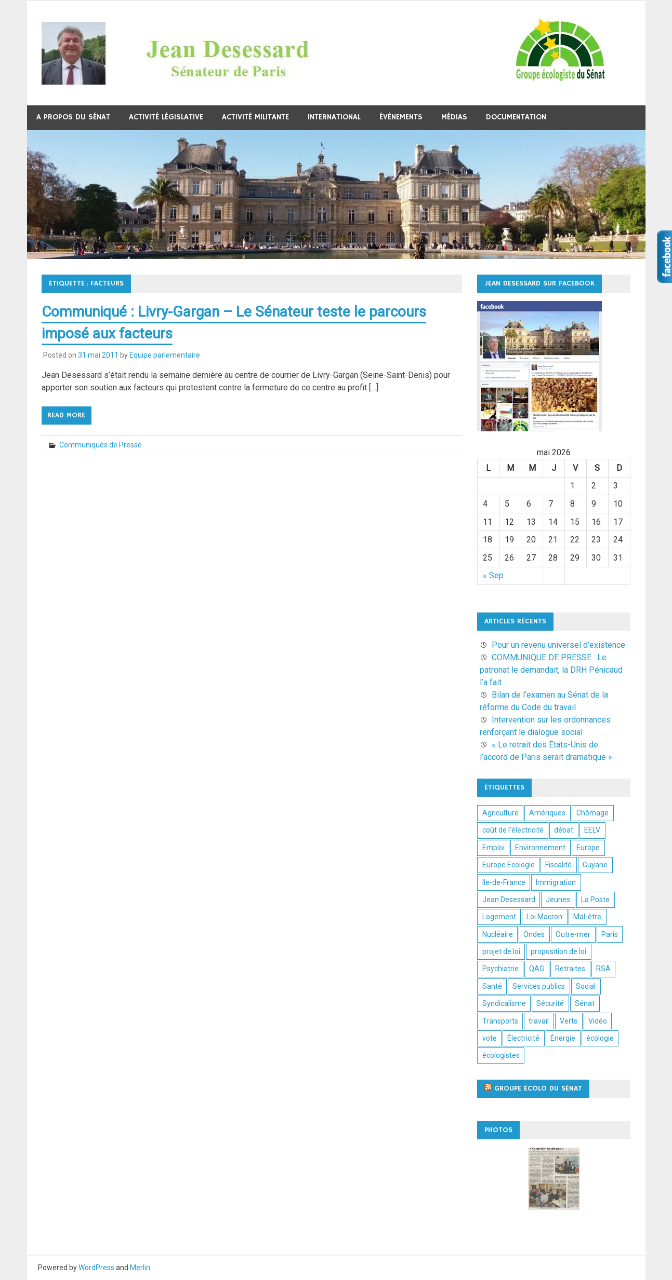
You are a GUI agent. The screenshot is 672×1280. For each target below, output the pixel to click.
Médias (454, 117)
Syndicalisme (504, 1003)
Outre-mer (573, 934)
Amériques (547, 813)
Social (586, 986)
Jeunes (558, 899)
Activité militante (255, 117)
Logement (499, 917)
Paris (609, 934)
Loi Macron (544, 917)
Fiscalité (558, 865)
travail (539, 1021)
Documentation (516, 117)
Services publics (538, 986)
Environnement (540, 847)
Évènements (401, 117)
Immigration (556, 882)
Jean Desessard (508, 899)
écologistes (501, 1055)
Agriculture (500, 813)
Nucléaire (497, 934)
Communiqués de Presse (100, 445)
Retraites (570, 968)
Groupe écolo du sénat (538, 1088)
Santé (492, 986)
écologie (600, 1038)
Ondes (534, 934)
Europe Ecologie (508, 865)
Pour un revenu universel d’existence (558, 645)
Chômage (592, 813)
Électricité (523, 1038)
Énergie (562, 1038)
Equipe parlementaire (164, 355)
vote (489, 1038)
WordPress (96, 1267)
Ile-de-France (503, 882)
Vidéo (597, 1021)
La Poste (595, 899)
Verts (568, 1021)
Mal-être (587, 917)
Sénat (585, 1003)
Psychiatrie (500, 968)
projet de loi (501, 951)
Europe (588, 847)
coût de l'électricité (513, 830)
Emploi (493, 847)
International (334, 117)
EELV (592, 830)
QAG (536, 968)
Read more (66, 415)
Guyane (595, 865)
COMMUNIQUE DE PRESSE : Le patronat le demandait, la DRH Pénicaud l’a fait (551, 669)
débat (563, 830)
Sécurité (550, 1003)
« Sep (493, 575)
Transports (500, 1021)
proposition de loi (558, 951)
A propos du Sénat (73, 117)
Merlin (140, 1267)
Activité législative (166, 117)
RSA (603, 968)
